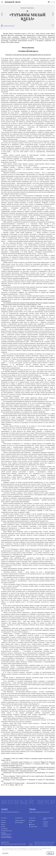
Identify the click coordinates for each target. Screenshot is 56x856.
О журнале (45, 822)
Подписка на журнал (20, 820)
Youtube (33, 824)
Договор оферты (19, 822)
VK (31, 822)
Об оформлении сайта (6, 830)
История (3, 820)
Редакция (3, 822)
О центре (45, 824)
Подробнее (5, 853)
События (3, 826)
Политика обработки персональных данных (6, 836)
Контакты (45, 826)
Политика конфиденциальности (6, 833)
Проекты (3, 824)
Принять (50, 853)
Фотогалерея (4, 828)
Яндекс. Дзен (34, 826)
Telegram (33, 820)
